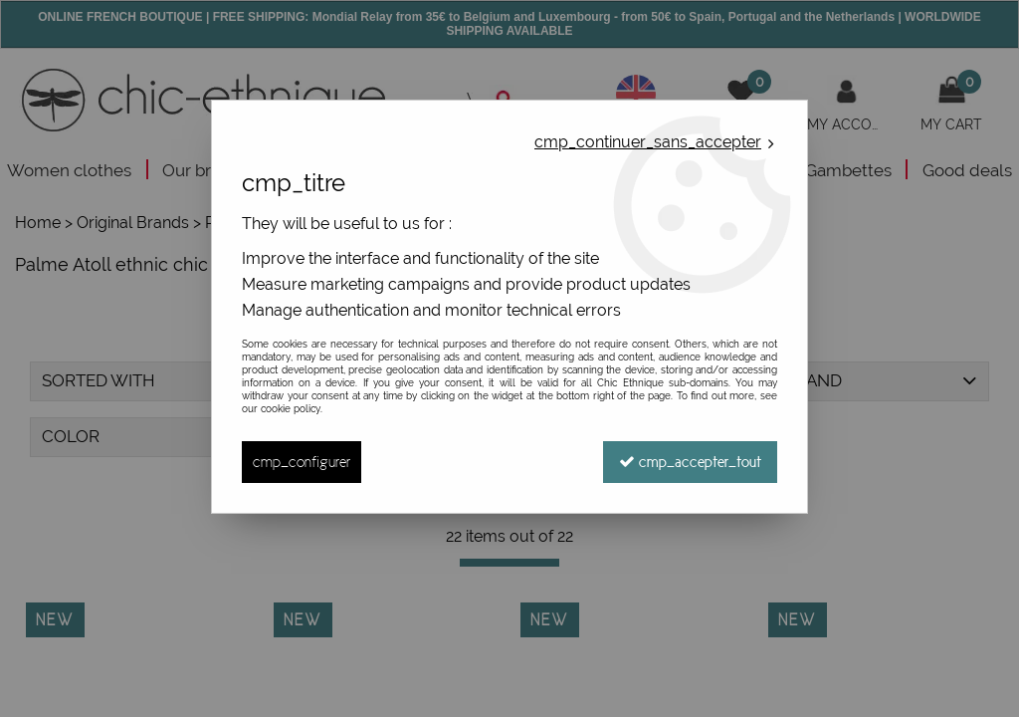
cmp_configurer (301, 461)
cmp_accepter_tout (690, 461)
